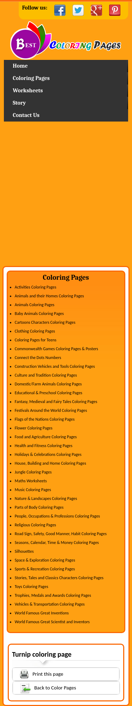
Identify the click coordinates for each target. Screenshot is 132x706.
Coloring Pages (31, 78)
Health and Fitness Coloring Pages (44, 445)
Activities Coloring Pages (35, 287)
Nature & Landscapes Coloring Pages (46, 498)
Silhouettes (24, 551)
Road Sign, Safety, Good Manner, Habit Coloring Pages (61, 533)
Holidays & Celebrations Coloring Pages (48, 454)
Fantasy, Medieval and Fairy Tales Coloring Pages (56, 401)
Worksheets (28, 90)
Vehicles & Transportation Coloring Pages (50, 604)
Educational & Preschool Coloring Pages (48, 392)
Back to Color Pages (44, 687)
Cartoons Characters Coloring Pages (45, 322)
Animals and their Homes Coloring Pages (49, 295)
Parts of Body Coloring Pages (39, 507)
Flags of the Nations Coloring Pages (45, 419)
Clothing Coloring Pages (35, 331)
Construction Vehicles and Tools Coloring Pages (55, 366)
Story (19, 103)
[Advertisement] (66, 196)
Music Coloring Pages (33, 489)
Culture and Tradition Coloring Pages (46, 375)
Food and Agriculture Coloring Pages (46, 436)
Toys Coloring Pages (31, 586)
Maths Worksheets (31, 480)
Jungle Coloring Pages (33, 472)
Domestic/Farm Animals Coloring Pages (48, 384)
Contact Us (26, 115)
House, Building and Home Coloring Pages (50, 463)
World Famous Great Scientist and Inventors (52, 621)
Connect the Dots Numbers (38, 357)
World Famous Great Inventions (42, 613)
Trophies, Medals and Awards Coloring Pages (53, 595)
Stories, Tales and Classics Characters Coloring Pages (59, 577)
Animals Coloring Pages (35, 304)
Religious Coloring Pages (35, 524)
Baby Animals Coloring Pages (39, 313)
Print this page (38, 673)
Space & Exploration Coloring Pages (45, 560)
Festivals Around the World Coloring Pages (51, 410)
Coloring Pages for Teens (35, 339)
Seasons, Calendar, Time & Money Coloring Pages (57, 542)
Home (66, 40)
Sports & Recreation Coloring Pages (45, 568)
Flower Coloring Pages (33, 428)
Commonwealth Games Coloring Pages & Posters (56, 348)
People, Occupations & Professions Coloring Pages (57, 516)
